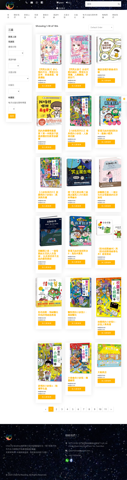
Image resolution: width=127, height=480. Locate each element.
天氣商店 (102, 372)
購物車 (60, 3)
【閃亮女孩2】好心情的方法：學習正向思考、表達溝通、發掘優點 (48, 73)
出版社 (76, 16)
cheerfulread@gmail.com (79, 451)
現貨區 (36, 16)
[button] (101, 27)
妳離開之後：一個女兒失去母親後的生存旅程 (108, 195)
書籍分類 (46, 16)
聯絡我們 (115, 16)
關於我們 (16, 16)
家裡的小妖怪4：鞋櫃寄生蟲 (48, 387)
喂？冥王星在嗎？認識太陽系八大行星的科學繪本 (78, 195)
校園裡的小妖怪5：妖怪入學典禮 (107, 323)
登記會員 (60, 8)
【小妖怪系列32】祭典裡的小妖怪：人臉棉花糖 (78, 133)
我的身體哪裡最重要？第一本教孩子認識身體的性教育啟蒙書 (48, 134)
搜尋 (12, 116)
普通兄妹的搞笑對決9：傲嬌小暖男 (108, 132)
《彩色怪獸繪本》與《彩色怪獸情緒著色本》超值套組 (108, 251)
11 (105, 409)
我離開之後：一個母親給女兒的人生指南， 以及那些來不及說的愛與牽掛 (48, 255)
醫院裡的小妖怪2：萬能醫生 (77, 313)
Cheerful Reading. (21, 475)
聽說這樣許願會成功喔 (108, 71)
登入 (69, 3)
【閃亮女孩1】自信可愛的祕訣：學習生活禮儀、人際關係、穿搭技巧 (78, 73)
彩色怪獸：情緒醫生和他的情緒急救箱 (48, 313)
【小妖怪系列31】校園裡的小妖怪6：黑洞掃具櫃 (48, 195)
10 (100, 409)
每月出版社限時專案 (90, 16)
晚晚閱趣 (105, 16)
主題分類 (66, 16)
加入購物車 (47, 86)
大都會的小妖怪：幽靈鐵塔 (78, 379)
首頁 (8, 16)
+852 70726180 (74, 455)
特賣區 (11, 97)
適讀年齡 (56, 16)
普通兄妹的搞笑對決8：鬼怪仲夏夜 (78, 252)
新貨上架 (27, 16)
